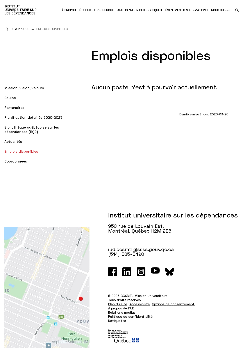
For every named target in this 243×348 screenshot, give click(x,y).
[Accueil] (9, 29)
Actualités (13, 141)
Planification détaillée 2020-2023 (33, 117)
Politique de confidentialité (130, 316)
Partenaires (14, 107)
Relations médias (122, 312)
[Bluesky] (169, 271)
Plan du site (117, 304)
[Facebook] (112, 271)
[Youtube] (155, 271)
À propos (24, 29)
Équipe (10, 97)
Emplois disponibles (21, 151)
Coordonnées (15, 161)
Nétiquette (117, 321)
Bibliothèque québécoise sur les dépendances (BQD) (31, 129)
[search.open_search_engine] (237, 10)
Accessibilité (139, 304)
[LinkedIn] (126, 271)
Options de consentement (173, 304)
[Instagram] (141, 271)
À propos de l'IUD (121, 308)
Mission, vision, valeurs (24, 88)
